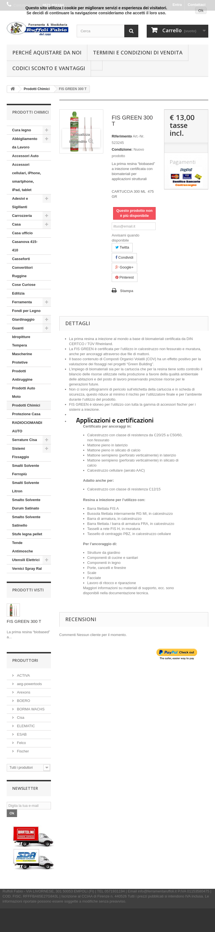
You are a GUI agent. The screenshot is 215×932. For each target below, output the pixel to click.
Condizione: (122, 149)
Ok (201, 10)
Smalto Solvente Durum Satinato (26, 504)
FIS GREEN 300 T (24, 621)
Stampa (126, 291)
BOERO (23, 701)
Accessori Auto (25, 156)
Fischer (22, 751)
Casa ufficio (22, 233)
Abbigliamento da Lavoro (24, 143)
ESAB (21, 734)
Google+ (124, 267)
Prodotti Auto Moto (23, 392)
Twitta (122, 247)
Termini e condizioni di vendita (138, 52)
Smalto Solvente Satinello (26, 521)
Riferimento (122, 136)
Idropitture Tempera (21, 341)
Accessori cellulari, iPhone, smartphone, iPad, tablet (26, 177)
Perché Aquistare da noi (46, 52)
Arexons (23, 692)
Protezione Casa (26, 414)
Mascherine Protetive (22, 358)
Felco (21, 743)
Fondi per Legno (26, 311)
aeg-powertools (29, 684)
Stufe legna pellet (27, 534)
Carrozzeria (22, 216)
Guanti (18, 328)
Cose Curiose (24, 285)
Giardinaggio (23, 319)
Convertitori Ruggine (22, 271)
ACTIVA (23, 675)
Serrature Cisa (24, 440)
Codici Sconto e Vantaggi (48, 68)
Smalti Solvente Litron (25, 487)
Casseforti (21, 259)
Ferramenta (22, 302)
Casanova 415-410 (25, 246)
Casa (16, 224)
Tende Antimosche (22, 547)
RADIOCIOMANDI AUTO (27, 427)
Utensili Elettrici (25, 560)
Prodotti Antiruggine (22, 375)
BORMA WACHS (30, 709)
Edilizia (18, 293)
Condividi (124, 257)
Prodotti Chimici (26, 405)
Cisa (20, 717)
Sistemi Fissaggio (20, 452)
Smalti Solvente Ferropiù (25, 469)
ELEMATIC (25, 726)
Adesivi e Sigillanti (20, 202)
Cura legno (21, 130)
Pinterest (124, 277)
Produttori (25, 660)
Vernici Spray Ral (27, 568)
